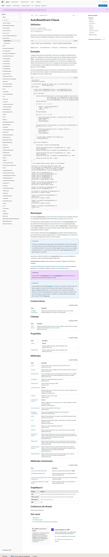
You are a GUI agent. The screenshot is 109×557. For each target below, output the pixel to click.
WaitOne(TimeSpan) (35, 453)
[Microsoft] (2, 2)
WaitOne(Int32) (34, 441)
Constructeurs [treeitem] (7, 43)
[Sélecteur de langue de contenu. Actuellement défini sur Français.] (5, 552)
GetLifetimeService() (35, 387)
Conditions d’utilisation (80, 555)
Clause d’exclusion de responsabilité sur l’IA (11, 555)
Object (36, 47)
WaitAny (73, 261)
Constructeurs (92, 23)
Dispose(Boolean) (35, 373)
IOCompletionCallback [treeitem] (7, 84)
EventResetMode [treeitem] (6, 66)
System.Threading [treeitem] (6, 23)
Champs (91, 25)
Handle (32, 343)
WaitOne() (33, 430)
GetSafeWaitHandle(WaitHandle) (38, 473)
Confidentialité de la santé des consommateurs (63, 555)
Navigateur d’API (43, 15)
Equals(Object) (34, 379)
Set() (32, 420)
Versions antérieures (26, 555)
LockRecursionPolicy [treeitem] (7, 106)
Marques (96, 555)
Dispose (39, 290)
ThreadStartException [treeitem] (7, 195)
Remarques (91, 21)
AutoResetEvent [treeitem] (7, 40)
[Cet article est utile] (102, 39)
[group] (54, 144)
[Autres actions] (77, 15)
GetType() (33, 395)
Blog (33, 555)
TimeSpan (48, 448)
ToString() (33, 426)
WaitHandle (54, 47)
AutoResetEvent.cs (38, 31)
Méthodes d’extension (94, 30)
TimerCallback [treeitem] (6, 208)
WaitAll (69, 261)
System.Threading (42, 28)
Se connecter (104, 1)
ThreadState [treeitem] (5, 198)
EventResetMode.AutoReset (62, 268)
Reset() (32, 416)
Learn (32, 15)
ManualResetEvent (50, 216)
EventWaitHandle (63, 47)
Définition (91, 18)
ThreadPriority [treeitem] (6, 190)
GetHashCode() (34, 383)
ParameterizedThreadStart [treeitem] (8, 129)
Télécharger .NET (103, 5)
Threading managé (37, 519)
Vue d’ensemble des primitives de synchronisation (45, 521)
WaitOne (54, 235)
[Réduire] (20, 14)
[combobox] (11, 17)
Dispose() (33, 369)
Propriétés (91, 27)
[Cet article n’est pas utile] (104, 39)
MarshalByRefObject (45, 47)
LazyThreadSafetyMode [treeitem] (8, 94)
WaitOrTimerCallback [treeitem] (7, 223)
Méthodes (91, 29)
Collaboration (39, 555)
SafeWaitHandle (34, 350)
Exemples (91, 19)
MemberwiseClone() (35, 408)
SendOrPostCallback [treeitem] (7, 155)
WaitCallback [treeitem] (5, 213)
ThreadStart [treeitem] (5, 193)
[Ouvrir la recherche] (99, 2)
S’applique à (91, 32)
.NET (36, 15)
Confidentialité (47, 555)
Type (47, 395)
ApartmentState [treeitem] (6, 28)
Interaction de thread (68, 218)
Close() (32, 365)
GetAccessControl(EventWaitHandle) (39, 470)
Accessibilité (89, 555)
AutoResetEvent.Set (57, 223)
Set (37, 57)
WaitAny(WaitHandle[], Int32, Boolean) (52, 326)
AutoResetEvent (55, 55)
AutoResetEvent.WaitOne (56, 221)
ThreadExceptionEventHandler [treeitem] (9, 175)
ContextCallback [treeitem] (6, 61)
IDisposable (50, 286)
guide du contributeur (38, 540)
